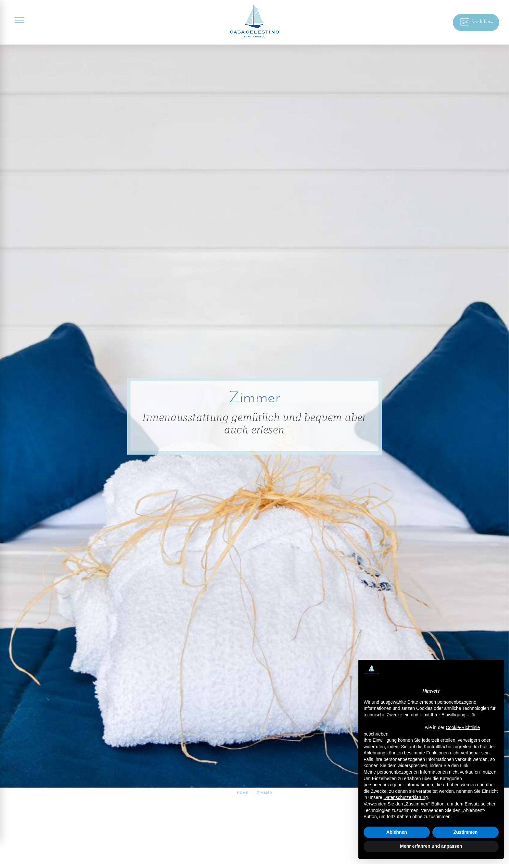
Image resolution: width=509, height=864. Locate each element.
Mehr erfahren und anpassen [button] (431, 846)
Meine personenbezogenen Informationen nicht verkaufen (422, 772)
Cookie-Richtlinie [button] (463, 727)
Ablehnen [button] (396, 832)
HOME (242, 793)
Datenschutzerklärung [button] (405, 797)
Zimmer (264, 793)
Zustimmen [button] (465, 832)
